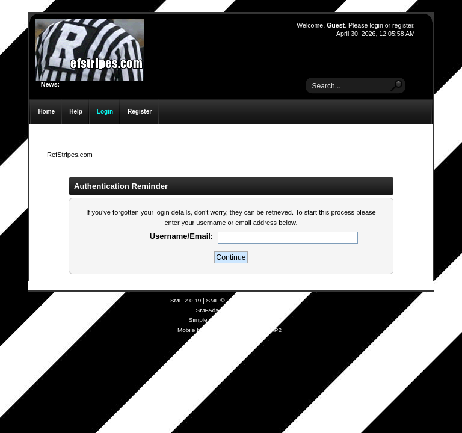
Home (46, 111)
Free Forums (246, 310)
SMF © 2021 (223, 300)
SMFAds (207, 310)
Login (105, 111)
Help (75, 111)
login (376, 25)
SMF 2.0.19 (186, 300)
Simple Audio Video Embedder (229, 319)
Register (140, 111)
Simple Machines (266, 300)
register (402, 25)
